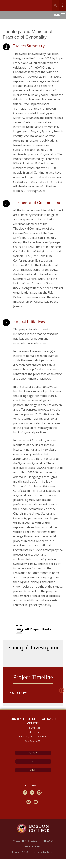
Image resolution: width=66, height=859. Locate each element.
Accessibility (19, 841)
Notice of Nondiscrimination (33, 846)
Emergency (47, 841)
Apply (33, 752)
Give (33, 770)
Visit (33, 761)
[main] (33, 374)
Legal (34, 841)
